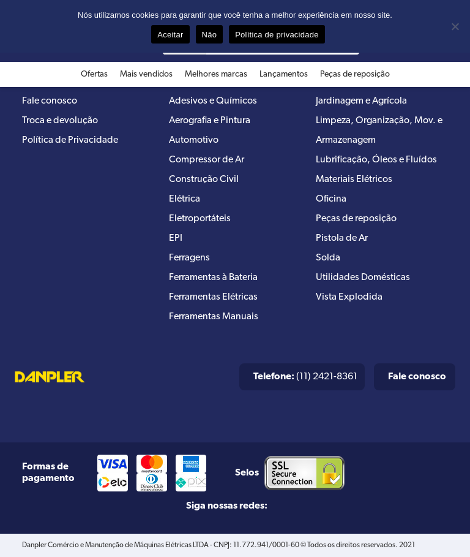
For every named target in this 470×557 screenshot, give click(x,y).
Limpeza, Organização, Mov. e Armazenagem (379, 130)
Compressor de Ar (206, 160)
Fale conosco (49, 101)
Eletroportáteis (200, 219)
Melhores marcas (216, 74)
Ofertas (94, 74)
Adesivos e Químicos (213, 101)
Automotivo (193, 140)
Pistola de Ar (342, 238)
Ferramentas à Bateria (213, 277)
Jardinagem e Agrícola (361, 101)
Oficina (331, 199)
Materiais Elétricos (354, 179)
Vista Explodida (349, 297)
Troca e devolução (60, 121)
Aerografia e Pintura (209, 121)
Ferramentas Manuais (213, 317)
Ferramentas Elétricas (213, 297)
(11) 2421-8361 (305, 376)
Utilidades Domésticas (363, 277)
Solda (328, 258)
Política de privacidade (277, 34)
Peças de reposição (355, 74)
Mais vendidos (146, 74)
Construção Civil (204, 179)
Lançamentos (283, 74)
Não (209, 34)
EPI (175, 238)
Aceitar (170, 34)
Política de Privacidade (70, 140)
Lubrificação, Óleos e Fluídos (376, 160)
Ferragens (189, 258)
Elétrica (184, 199)
